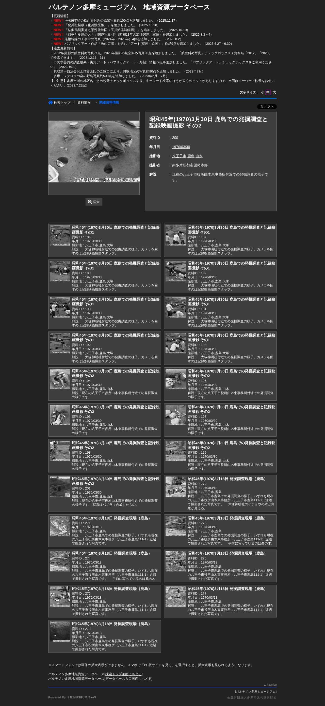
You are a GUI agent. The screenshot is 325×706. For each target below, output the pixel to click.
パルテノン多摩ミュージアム (256, 691)
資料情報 (84, 102)
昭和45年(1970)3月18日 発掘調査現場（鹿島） (228, 479)
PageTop (272, 684)
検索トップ (59, 103)
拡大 (94, 202)
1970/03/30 (181, 147)
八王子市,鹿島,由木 (187, 156)
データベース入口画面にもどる (128, 679)
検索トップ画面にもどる (123, 674)
